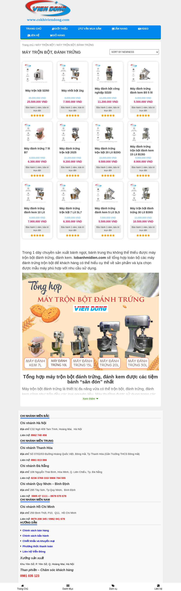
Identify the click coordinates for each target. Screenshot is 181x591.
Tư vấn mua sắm (89, 28)
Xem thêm (89, 398)
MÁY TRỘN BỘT (45, 44)
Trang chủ (34, 28)
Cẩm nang (120, 28)
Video (143, 28)
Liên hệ (33, 35)
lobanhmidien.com (90, 257)
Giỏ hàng (57, 35)
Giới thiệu (60, 28)
